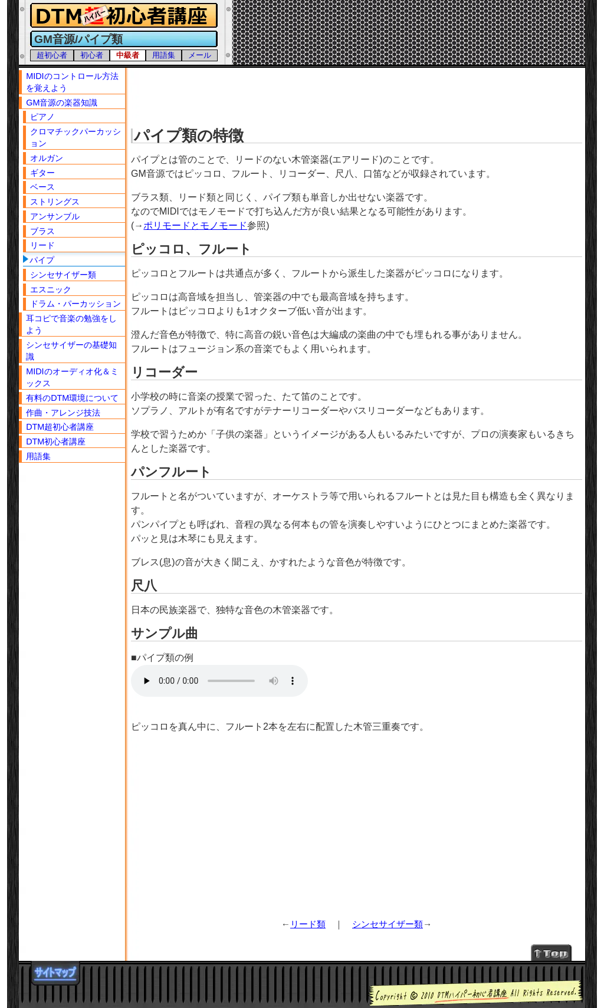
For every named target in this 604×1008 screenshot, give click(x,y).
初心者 (91, 55)
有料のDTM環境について (72, 398)
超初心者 (52, 55)
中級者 (127, 55)
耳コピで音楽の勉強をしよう (71, 324)
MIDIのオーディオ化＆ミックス (72, 377)
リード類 (308, 924)
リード (42, 245)
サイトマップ (55, 973)
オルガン (46, 158)
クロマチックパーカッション (75, 137)
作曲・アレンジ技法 (63, 412)
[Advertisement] (358, 94)
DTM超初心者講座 (60, 426)
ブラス (42, 231)
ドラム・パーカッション (75, 303)
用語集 (163, 55)
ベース (42, 187)
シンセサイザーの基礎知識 (71, 350)
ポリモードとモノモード (195, 225)
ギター (42, 172)
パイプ (41, 260)
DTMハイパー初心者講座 (122, 15)
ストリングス (55, 201)
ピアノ (42, 116)
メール (199, 55)
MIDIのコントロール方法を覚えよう (72, 82)
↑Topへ (551, 952)
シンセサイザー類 (387, 924)
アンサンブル (55, 216)
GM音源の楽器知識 (61, 102)
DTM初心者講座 (56, 441)
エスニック (50, 289)
